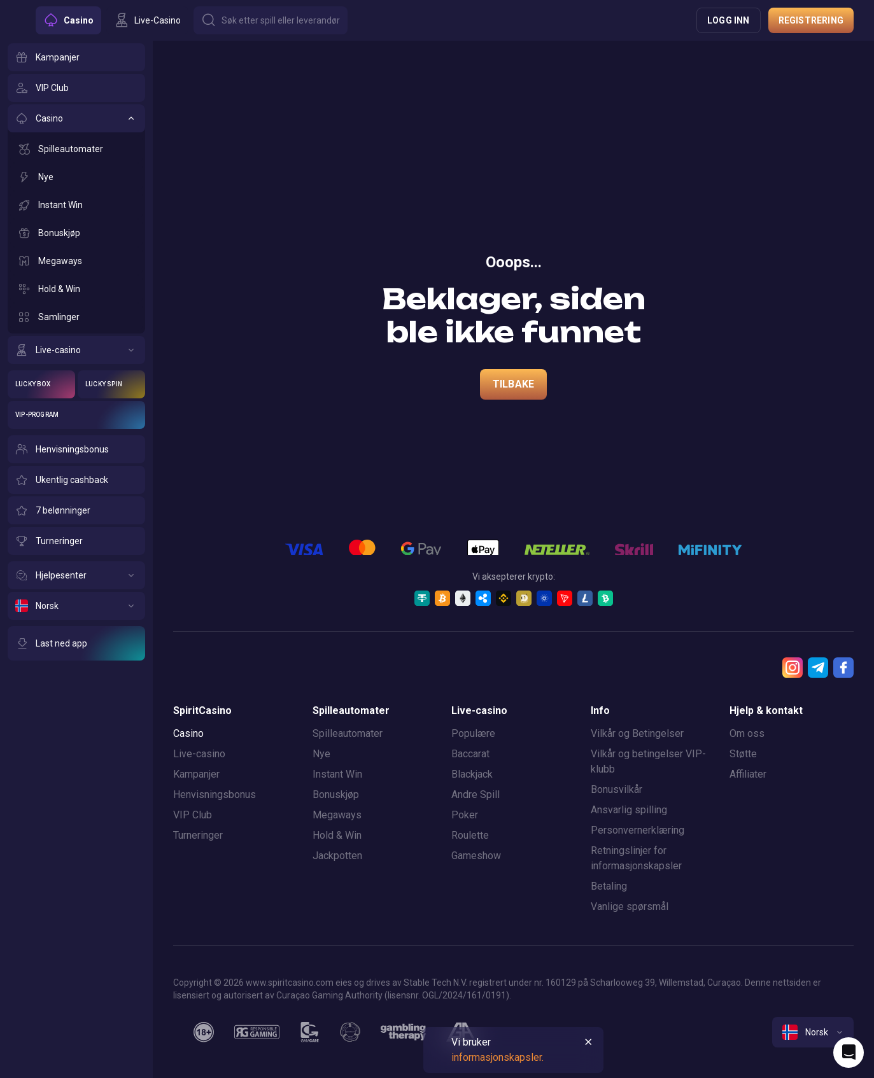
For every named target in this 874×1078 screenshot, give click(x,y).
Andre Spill (475, 794)
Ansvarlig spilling (629, 810)
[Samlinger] (76, 317)
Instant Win (337, 774)
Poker (464, 815)
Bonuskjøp (336, 794)
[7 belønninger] (76, 510)
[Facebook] (843, 667)
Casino (188, 733)
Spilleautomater (348, 733)
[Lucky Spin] (111, 384)
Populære (473, 733)
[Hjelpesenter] (76, 575)
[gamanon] (350, 1032)
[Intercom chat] (848, 1052)
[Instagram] (792, 667)
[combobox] (813, 1032)
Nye (321, 754)
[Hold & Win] (76, 289)
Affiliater (748, 774)
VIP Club (192, 815)
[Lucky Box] (41, 384)
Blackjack (472, 774)
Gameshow (476, 856)
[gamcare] (310, 1032)
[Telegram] (818, 667)
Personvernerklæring (637, 830)
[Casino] (76, 118)
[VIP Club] (76, 88)
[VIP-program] (76, 415)
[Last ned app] (76, 643)
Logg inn (728, 20)
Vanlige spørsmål (629, 906)
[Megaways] (76, 261)
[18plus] (204, 1032)
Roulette (470, 835)
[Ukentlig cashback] (76, 480)
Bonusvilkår (616, 789)
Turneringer (198, 835)
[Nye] (76, 177)
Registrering (811, 20)
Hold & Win (337, 835)
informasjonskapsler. (497, 1057)
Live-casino (199, 754)
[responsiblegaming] (256, 1032)
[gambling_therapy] (403, 1032)
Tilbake (513, 384)
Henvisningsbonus (214, 794)
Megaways (337, 815)
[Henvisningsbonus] (76, 449)
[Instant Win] (76, 205)
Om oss (747, 733)
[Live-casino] (76, 350)
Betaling (609, 886)
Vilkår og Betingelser (637, 733)
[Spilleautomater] (76, 149)
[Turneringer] (76, 541)
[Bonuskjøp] (76, 233)
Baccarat (470, 754)
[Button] (271, 20)
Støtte (743, 754)
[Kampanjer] (76, 57)
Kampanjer (196, 774)
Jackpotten (337, 856)
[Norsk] (76, 606)
